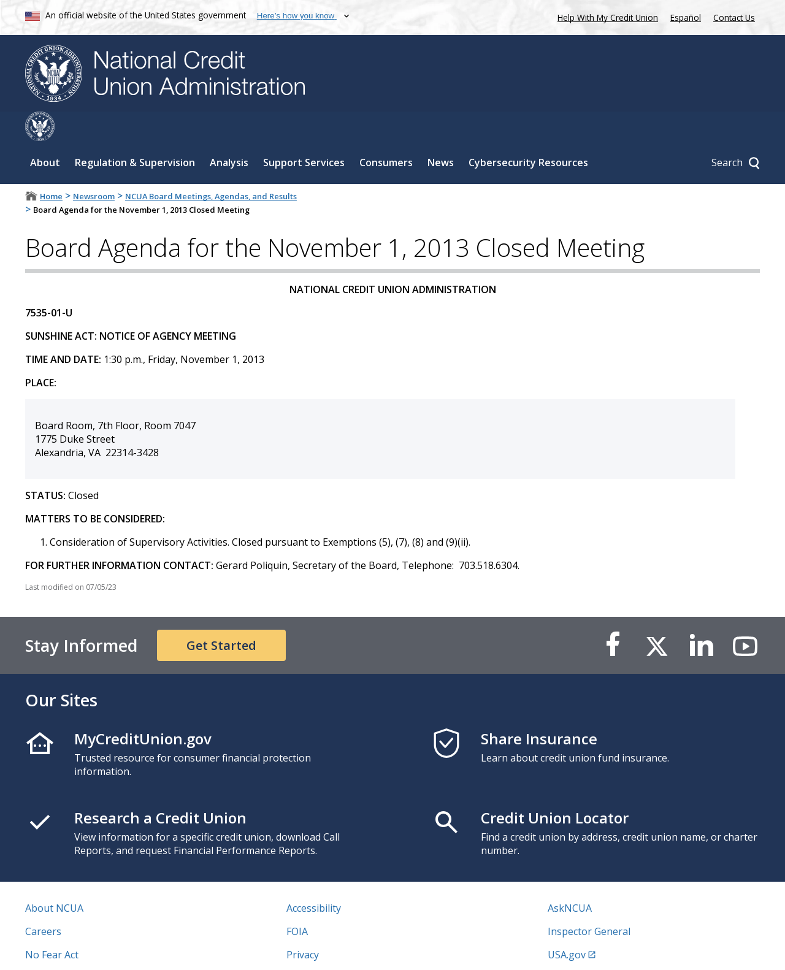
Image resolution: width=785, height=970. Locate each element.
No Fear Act (51, 925)
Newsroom (94, 166)
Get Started (221, 616)
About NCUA (54, 878)
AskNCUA (570, 878)
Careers (43, 902)
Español (685, 17)
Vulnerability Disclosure (79, 948)
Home (51, 166)
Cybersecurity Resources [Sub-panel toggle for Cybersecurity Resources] (528, 133)
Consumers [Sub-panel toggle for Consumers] (386, 133)
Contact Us (734, 17)
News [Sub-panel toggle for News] (440, 133)
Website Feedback (327, 948)
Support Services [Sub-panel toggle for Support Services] (304, 133)
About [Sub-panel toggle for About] (45, 133)
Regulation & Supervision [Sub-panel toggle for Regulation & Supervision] (135, 133)
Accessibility (313, 878)
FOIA (297, 902)
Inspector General (589, 902)
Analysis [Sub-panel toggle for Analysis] (229, 133)
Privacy (302, 925)
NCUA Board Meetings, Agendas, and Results (211, 166)
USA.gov (567, 925)
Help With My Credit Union (605, 16)
